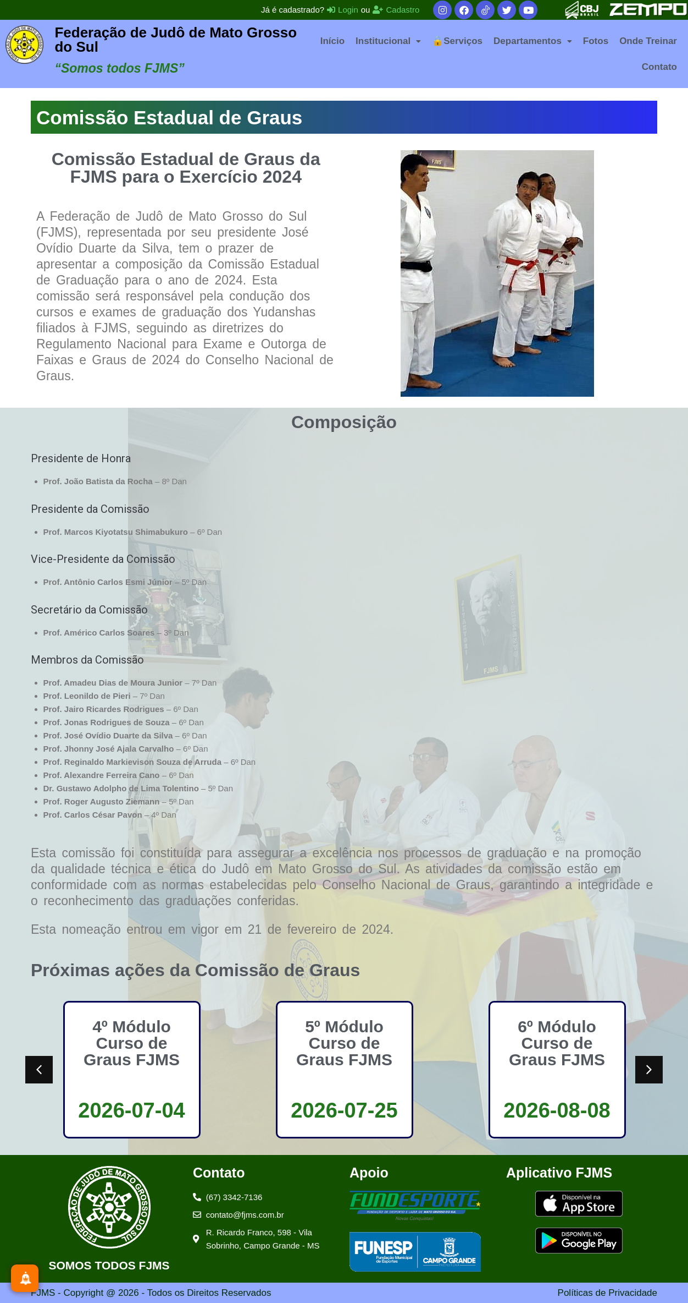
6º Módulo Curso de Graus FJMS (557, 1043)
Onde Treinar (648, 41)
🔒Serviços (457, 41)
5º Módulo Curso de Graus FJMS (344, 1043)
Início (332, 41)
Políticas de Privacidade (607, 1293)
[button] (388, 41)
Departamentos (532, 41)
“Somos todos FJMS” (119, 68)
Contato (659, 67)
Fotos (595, 41)
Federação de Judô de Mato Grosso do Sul (175, 39)
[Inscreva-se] (24, 1278)
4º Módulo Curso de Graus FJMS (132, 1043)
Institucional (388, 41)
